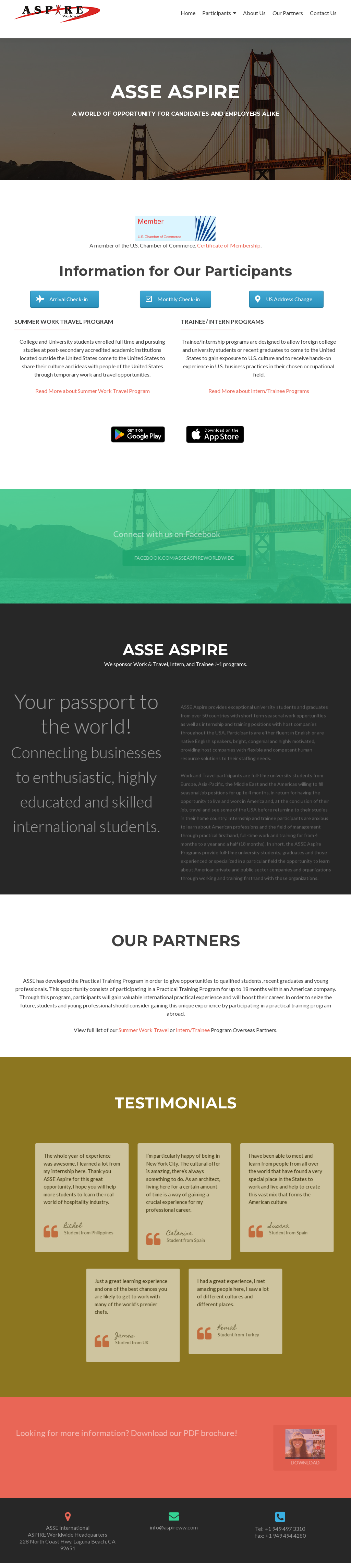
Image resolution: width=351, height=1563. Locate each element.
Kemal (237, 1328)
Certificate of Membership (229, 245)
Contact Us (323, 13)
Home (188, 13)
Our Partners (288, 13)
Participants (216, 13)
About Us (254, 13)
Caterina (190, 1234)
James (135, 1336)
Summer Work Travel (144, 1030)
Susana (289, 1226)
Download (315, 1447)
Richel (83, 1226)
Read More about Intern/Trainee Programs (258, 390)
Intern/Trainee (193, 1030)
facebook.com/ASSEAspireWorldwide (194, 558)
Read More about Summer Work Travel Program (92, 390)
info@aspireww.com (174, 1527)
